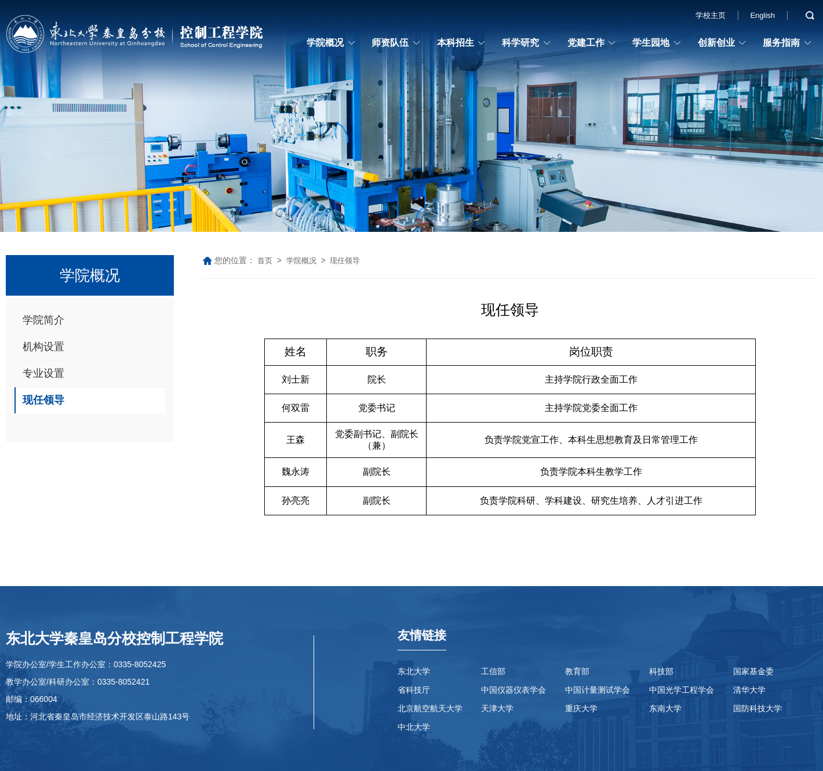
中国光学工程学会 (681, 689)
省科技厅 (414, 689)
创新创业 (716, 43)
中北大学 (414, 727)
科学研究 (520, 43)
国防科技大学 (757, 708)
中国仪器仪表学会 (513, 689)
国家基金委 (753, 671)
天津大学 (497, 708)
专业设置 (43, 373)
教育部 (577, 671)
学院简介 (43, 320)
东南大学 (665, 708)
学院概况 (325, 43)
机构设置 (43, 346)
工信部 (493, 671)
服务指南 (781, 43)
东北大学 (414, 671)
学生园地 (650, 43)
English (762, 15)
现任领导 (43, 400)
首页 (264, 260)
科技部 (661, 671)
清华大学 (749, 689)
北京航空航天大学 (430, 708)
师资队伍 (390, 43)
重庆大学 (581, 708)
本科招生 (455, 43)
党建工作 (585, 43)
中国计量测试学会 (597, 689)
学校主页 (710, 15)
